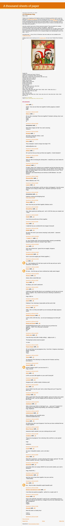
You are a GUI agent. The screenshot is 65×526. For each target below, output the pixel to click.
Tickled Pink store (26, 35)
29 (36, 335)
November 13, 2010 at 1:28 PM (32, 298)
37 (35, 403)
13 (36, 208)
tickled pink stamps (39, 98)
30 (37, 346)
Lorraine (28, 380)
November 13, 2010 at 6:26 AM (32, 155)
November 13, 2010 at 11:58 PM (32, 419)
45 (37, 475)
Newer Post (25, 521)
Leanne (28, 185)
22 (35, 275)
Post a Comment (25, 518)
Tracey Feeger (29, 346)
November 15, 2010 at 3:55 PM (32, 494)
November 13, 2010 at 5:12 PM (32, 371)
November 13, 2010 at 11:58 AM (32, 266)
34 (34, 380)
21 (33, 268)
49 (34, 508)
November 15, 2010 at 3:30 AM (32, 487)
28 (39, 323)
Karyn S (28, 307)
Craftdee (28, 394)
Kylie (27, 104)
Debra (27, 141)
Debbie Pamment (30, 315)
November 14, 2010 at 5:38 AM (32, 454)
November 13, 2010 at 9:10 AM (32, 221)
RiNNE (27, 230)
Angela (28, 496)
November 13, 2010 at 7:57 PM (32, 392)
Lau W (27, 448)
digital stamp (33, 98)
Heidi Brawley (29, 475)
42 (33, 448)
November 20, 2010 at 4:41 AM (32, 516)
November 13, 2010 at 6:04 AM (32, 148)
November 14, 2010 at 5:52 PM (32, 481)
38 (37, 413)
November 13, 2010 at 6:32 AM (32, 163)
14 (33, 216)
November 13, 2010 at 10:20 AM (32, 236)
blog (55, 20)
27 (39, 315)
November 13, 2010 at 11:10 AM (32, 252)
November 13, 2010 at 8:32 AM (32, 192)
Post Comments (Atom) (34, 523)
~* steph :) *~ (29, 238)
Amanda (28, 508)
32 (34, 365)
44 (35, 464)
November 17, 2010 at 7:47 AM (32, 506)
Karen (27, 268)
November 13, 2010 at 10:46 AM (32, 244)
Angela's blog (43, 38)
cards (30, 98)
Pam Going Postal (30, 197)
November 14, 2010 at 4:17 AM (32, 446)
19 (37, 254)
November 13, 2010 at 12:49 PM (32, 273)
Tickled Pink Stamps (32, 19)
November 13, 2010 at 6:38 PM (32, 384)
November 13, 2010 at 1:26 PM (32, 287)
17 (37, 238)
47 (44, 489)
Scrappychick (29, 254)
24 (33, 289)
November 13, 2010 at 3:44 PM (32, 355)
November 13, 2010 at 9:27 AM (32, 228)
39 (33, 421)
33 (33, 373)
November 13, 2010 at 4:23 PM (32, 363)
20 (32, 260)
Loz (27, 260)
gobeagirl (28, 165)
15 (33, 223)
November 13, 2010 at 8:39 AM (32, 206)
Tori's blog (52, 19)
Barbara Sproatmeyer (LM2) (33, 489)
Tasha (27, 357)
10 (34, 185)
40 (37, 429)
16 (33, 230)
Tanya (27, 282)
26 (34, 307)
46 (33, 483)
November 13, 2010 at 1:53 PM (32, 305)
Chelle (27, 216)
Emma (27, 421)
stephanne (28, 403)
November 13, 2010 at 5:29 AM (32, 123)
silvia (27, 373)
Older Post (61, 521)
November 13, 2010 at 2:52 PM (32, 321)
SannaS (28, 365)
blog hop (26, 98)
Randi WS (28, 464)
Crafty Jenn (29, 335)
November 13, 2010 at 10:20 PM (32, 401)
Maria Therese (29, 429)
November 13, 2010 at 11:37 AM (32, 258)
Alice (27, 483)
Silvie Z (28, 113)
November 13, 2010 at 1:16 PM (32, 280)
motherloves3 (29, 413)
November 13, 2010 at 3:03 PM (32, 333)
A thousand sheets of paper (21, 6)
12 (34, 202)
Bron (27, 386)
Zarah (27, 300)
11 (36, 194)
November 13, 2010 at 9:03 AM (32, 214)
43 (33, 456)
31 (33, 357)
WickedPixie (29, 208)
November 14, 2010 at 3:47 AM (32, 433)
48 (34, 496)
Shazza (28, 202)
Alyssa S (28, 275)
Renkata (28, 133)
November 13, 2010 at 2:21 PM (32, 313)
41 (35, 435)
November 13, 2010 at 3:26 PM (32, 344)
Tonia (27, 223)
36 (34, 394)
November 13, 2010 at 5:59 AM (32, 139)
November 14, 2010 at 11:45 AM (32, 473)
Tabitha (28, 157)
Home (43, 521)
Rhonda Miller (29, 178)
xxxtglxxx (28, 435)
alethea (28, 150)
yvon (27, 246)
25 (33, 300)
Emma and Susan (30, 323)
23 (33, 282)
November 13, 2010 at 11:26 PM (32, 411)
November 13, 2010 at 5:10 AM (32, 111)
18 (33, 246)
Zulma (27, 456)
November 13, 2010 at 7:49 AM (32, 176)
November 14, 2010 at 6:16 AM (32, 462)
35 (33, 386)
